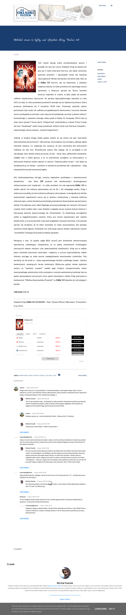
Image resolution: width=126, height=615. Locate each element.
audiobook (42, 334)
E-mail (78, 595)
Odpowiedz (24, 432)
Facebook (66, 595)
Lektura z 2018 (102, 82)
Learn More (101, 609)
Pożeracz (23, 497)
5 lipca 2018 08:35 (38, 413)
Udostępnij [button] (101, 62)
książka (28, 334)
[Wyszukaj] (102, 5)
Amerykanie (101, 73)
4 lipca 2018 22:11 (40, 437)
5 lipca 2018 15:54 (33, 497)
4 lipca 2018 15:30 (32, 388)
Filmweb (59, 595)
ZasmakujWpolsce (26, 437)
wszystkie (20, 334)
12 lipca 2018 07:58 (43, 424)
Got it (112, 609)
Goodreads (52, 595)
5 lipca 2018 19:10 (46, 505)
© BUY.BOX (81, 361)
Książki (99, 79)
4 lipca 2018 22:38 (43, 399)
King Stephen (101, 76)
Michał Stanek (30, 399)
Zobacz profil (65, 599)
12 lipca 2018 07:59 (43, 481)
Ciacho (22, 388)
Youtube (73, 595)
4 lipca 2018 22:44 (43, 448)
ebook (35, 334)
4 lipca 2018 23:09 (40, 472)
